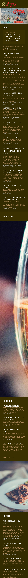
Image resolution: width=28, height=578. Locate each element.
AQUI (7, 48)
